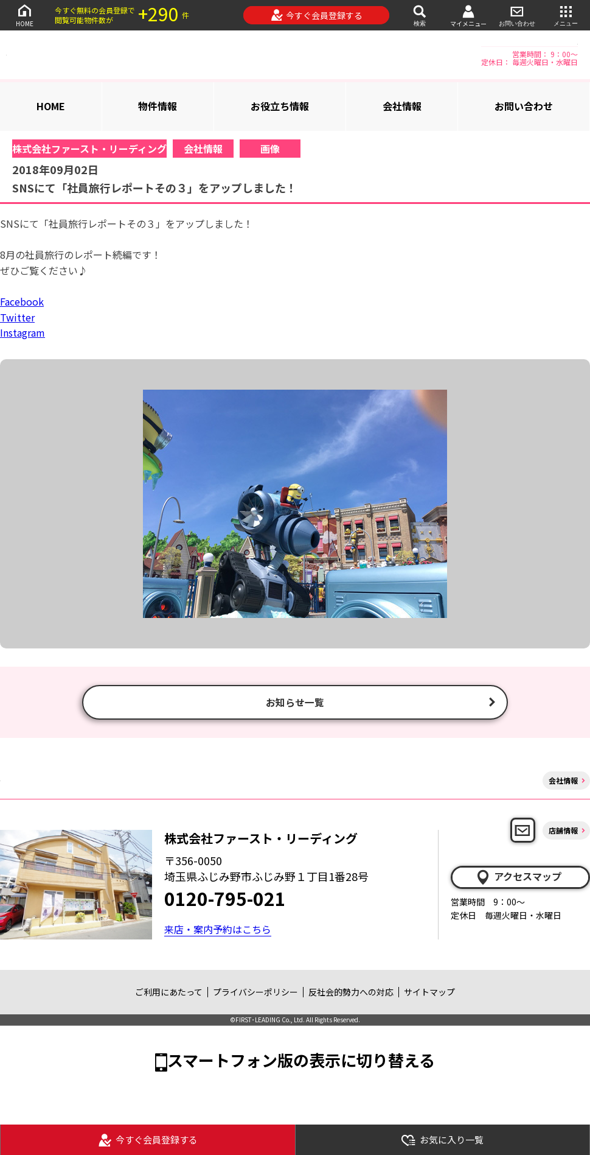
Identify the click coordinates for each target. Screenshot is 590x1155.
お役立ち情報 (280, 106)
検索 (419, 15)
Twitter (17, 317)
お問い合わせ (517, 15)
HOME (24, 15)
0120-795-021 (225, 900)
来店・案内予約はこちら (217, 931)
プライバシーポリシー (255, 994)
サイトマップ (429, 994)
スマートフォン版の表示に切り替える (301, 1061)
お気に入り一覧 (442, 1140)
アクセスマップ (518, 878)
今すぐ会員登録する (317, 15)
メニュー (565, 15)
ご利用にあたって (169, 994)
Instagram (22, 332)
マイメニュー (468, 15)
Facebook (22, 301)
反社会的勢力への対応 (351, 994)
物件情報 (157, 106)
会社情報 (402, 106)
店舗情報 (563, 831)
